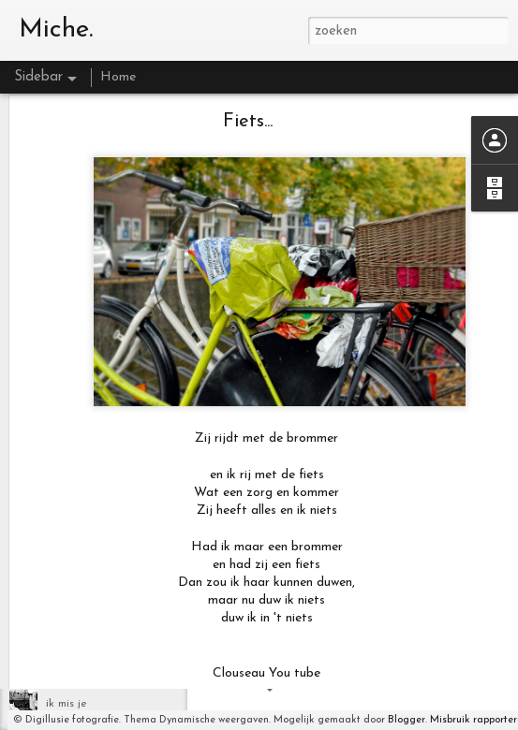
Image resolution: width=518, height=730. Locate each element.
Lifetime (67, 619)
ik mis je (66, 703)
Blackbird (70, 661)
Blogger (406, 720)
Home (118, 77)
